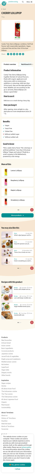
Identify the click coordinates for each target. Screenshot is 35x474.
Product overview (10, 64)
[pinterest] (17, 54)
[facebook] (8, 54)
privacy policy (26, 447)
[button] (17, 215)
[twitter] (11, 54)
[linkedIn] (20, 54)
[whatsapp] (23, 54)
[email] (14, 54)
